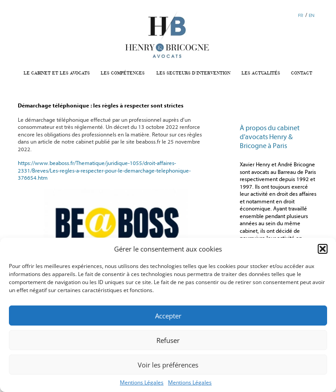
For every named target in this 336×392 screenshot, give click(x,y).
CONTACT (301, 73)
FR (300, 15)
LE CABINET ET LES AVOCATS (57, 73)
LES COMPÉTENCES (123, 73)
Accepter (168, 315)
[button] (322, 248)
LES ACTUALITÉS (261, 73)
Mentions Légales (142, 382)
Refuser (168, 340)
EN (311, 15)
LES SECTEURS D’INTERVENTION (193, 73)
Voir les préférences (168, 364)
